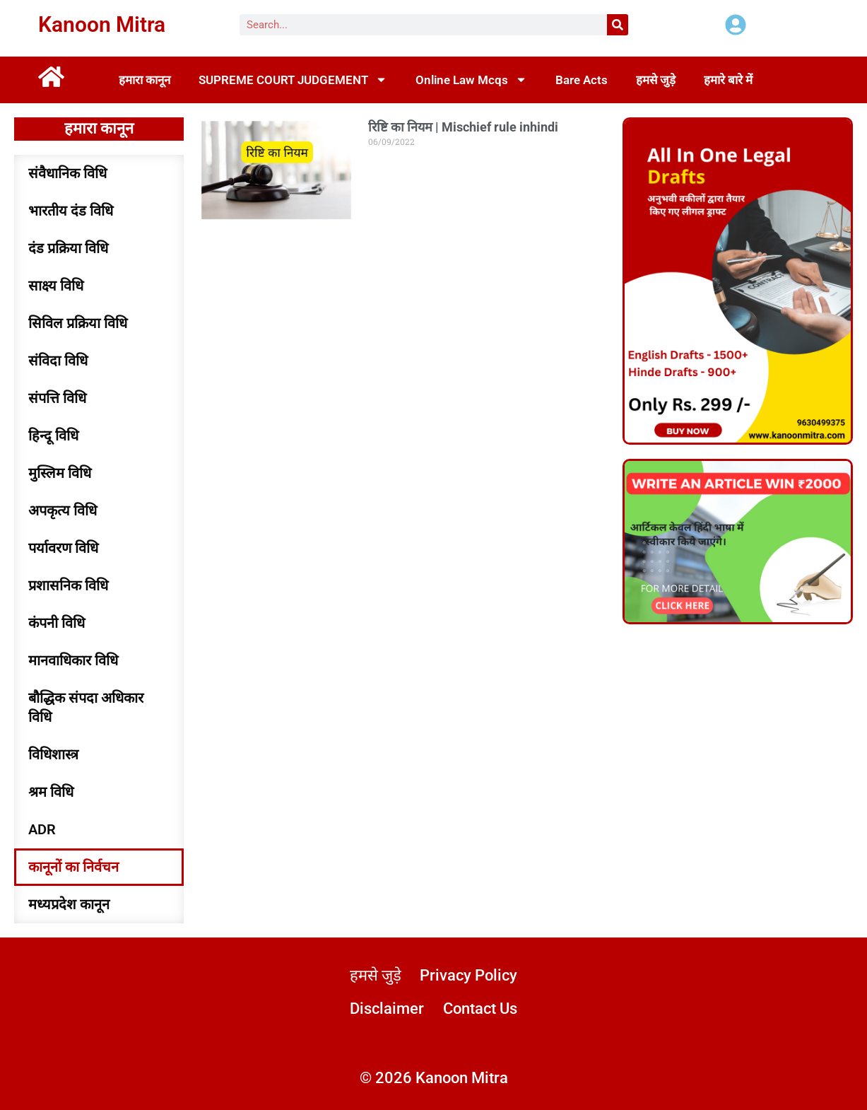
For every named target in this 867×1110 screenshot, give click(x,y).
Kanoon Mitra (101, 24)
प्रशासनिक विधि (68, 585)
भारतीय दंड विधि (70, 210)
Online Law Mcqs (471, 79)
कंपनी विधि (56, 622)
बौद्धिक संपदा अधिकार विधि (85, 707)
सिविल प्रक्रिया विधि (77, 323)
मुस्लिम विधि (59, 473)
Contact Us (480, 1008)
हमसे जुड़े (656, 80)
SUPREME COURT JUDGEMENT (293, 79)
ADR (42, 829)
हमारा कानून (144, 80)
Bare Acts (581, 80)
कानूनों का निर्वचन (73, 866)
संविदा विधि (58, 360)
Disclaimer (387, 1008)
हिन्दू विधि (53, 435)
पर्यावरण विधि (63, 547)
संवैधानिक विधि (67, 173)
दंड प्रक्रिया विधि (68, 248)
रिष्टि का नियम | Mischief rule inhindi (463, 126)
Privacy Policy (468, 975)
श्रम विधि (50, 791)
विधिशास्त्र (53, 754)
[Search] (617, 24)
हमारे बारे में (728, 80)
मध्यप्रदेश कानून (69, 904)
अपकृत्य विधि (62, 510)
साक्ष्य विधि (55, 285)
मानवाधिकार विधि (73, 660)
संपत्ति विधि (57, 398)
